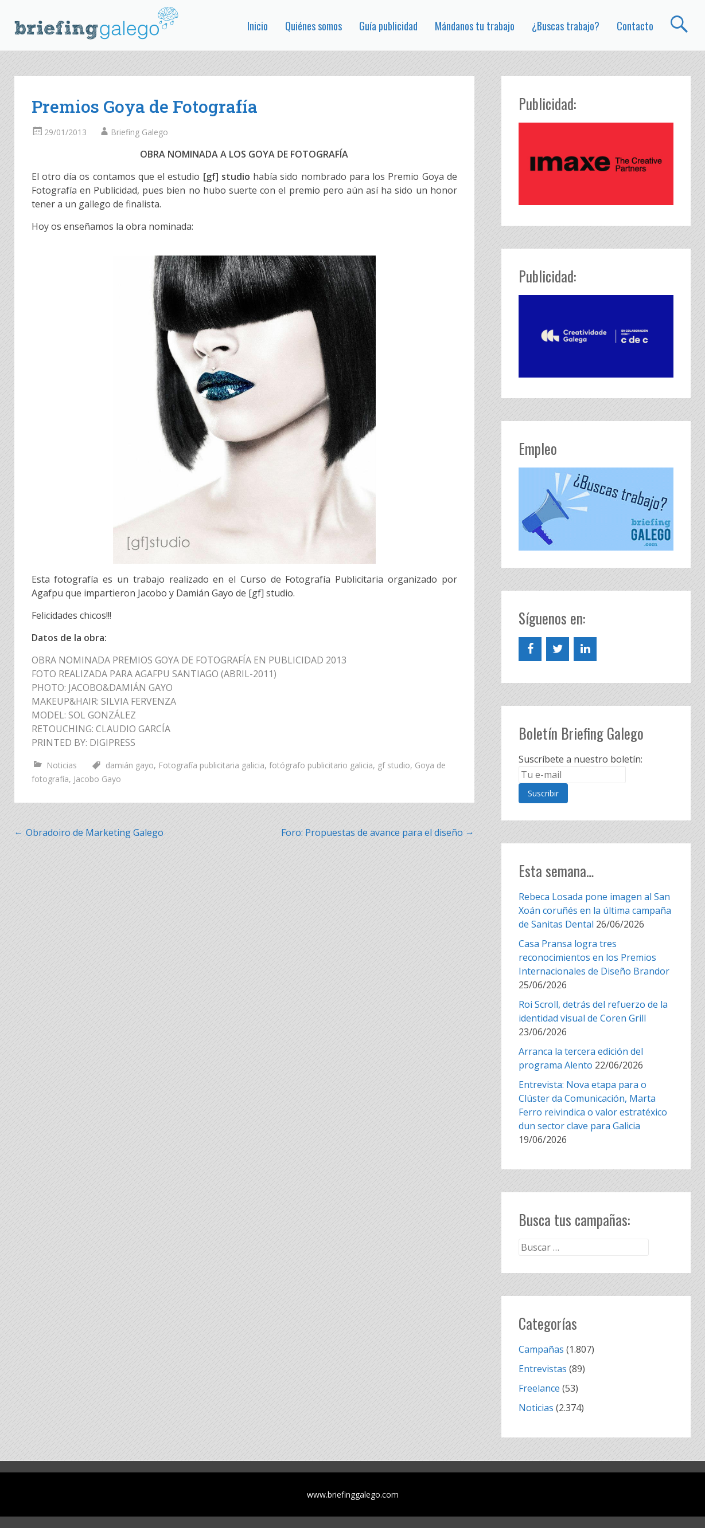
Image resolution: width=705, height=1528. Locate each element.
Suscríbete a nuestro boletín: (580, 759)
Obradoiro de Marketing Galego (88, 832)
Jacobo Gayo (97, 778)
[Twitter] (557, 649)
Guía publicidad (388, 25)
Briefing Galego (139, 132)
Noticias (61, 765)
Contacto (635, 25)
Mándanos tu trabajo (475, 25)
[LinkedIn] (585, 649)
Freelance (539, 1388)
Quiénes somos (313, 25)
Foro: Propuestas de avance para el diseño (377, 832)
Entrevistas (543, 1368)
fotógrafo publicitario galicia (321, 765)
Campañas (541, 1349)
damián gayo (130, 765)
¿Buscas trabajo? (565, 25)
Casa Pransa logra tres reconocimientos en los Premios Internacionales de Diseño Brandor (594, 957)
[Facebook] (530, 649)
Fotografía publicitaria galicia (211, 765)
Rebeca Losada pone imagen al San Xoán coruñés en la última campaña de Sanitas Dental (595, 910)
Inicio (257, 25)
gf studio (393, 765)
